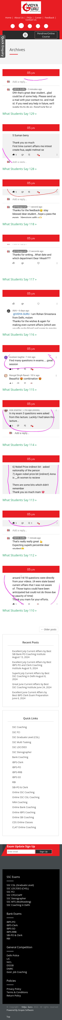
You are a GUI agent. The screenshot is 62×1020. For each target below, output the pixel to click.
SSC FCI (16, 732)
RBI (14, 782)
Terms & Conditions (17, 992)
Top (8, 1016)
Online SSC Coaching (23, 792)
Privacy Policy (14, 988)
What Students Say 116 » (19, 334)
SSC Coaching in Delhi (18, 905)
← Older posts (48, 629)
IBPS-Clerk (17, 762)
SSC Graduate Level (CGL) (26, 737)
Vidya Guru (26, 1007)
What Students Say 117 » (19, 279)
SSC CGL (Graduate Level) (20, 885)
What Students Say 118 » (19, 224)
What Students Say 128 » (19, 169)
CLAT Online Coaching (24, 827)
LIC (8, 958)
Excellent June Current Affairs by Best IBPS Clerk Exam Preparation (30, 694)
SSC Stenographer (22, 752)
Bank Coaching (20, 757)
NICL (9, 962)
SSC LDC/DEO (19, 747)
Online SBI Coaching (23, 817)
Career (38, 17)
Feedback (49, 17)
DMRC (10, 968)
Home (8, 17)
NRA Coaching (19, 802)
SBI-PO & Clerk (20, 787)
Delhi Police (13, 955)
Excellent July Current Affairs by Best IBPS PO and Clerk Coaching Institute (31, 665)
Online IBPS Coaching (23, 812)
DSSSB (10, 965)
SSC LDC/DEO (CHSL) (18, 888)
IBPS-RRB (17, 772)
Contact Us (31, 19)
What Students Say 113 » (19, 500)
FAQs (29, 17)
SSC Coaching (19, 727)
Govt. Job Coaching (17, 972)
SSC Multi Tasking (21, 742)
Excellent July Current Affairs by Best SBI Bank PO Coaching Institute (31, 653)
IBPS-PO (16, 767)
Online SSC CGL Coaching (25, 797)
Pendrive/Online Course (46, 35)
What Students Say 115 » (19, 390)
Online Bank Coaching (24, 807)
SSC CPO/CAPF (14, 895)
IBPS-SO (16, 777)
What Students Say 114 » (19, 445)
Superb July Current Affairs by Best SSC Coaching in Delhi (30, 675)
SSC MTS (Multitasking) (19, 901)
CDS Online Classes (22, 822)
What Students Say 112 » (19, 555)
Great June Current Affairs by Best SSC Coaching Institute (30, 686)
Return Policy (14, 995)
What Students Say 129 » (19, 114)
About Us (19, 17)
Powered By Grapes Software (20, 1010)
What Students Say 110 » (19, 610)
